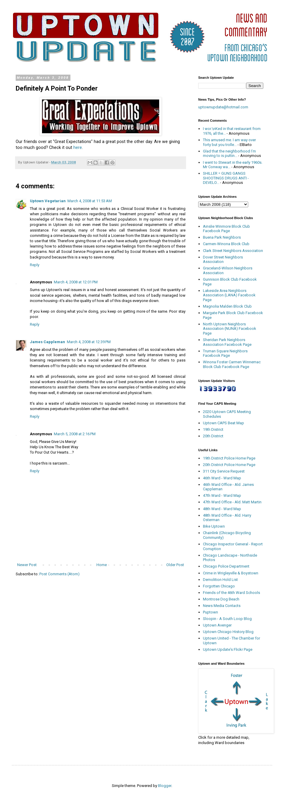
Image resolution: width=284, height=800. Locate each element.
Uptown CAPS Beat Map (223, 423)
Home (101, 565)
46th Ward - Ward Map (222, 478)
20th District (213, 436)
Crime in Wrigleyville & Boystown (230, 573)
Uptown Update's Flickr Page (227, 649)
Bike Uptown (214, 526)
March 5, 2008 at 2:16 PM (75, 434)
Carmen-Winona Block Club (226, 244)
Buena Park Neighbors (222, 237)
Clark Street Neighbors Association (233, 250)
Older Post (175, 565)
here (77, 147)
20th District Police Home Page (229, 464)
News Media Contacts (222, 605)
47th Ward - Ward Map (222, 495)
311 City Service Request (224, 471)
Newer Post (27, 565)
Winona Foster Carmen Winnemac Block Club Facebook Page (232, 364)
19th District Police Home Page (229, 458)
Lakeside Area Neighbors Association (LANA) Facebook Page (229, 295)
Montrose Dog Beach (221, 599)
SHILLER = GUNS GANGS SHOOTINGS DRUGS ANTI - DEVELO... (226, 178)
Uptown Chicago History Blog (228, 631)
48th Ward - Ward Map (222, 509)
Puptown (210, 612)
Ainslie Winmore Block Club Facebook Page (226, 228)
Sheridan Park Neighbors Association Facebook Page (227, 342)
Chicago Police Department (226, 566)
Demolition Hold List (220, 579)
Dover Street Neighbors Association (223, 259)
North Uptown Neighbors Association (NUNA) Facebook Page (229, 328)
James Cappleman (47, 342)
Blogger (164, 785)
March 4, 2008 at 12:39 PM (89, 342)
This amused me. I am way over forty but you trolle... (229, 142)
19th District (213, 429)
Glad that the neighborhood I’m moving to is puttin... (229, 153)
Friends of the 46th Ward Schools (231, 592)
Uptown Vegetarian (48, 201)
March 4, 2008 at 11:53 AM (89, 201)
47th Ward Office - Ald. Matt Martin (232, 502)
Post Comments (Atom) (59, 574)
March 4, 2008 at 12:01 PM (76, 282)
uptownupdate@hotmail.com (223, 107)
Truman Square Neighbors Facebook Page (225, 353)
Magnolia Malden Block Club (227, 306)
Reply (34, 265)
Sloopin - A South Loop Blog (227, 618)
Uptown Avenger (217, 625)
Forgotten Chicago (219, 586)
